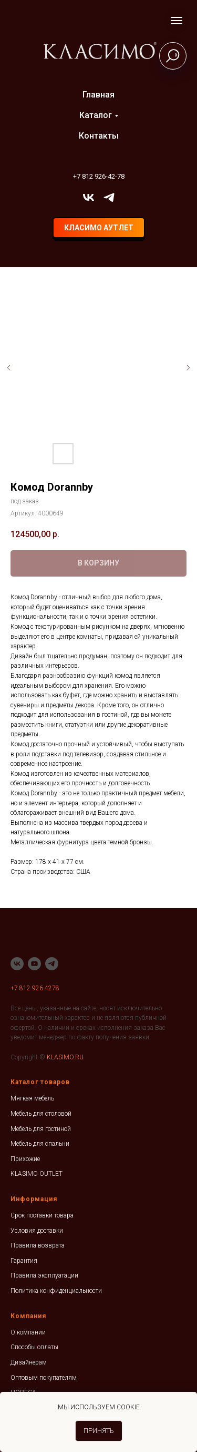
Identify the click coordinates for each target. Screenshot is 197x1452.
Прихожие (25, 1159)
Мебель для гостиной (41, 1129)
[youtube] (34, 963)
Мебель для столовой (41, 1113)
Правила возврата (38, 1245)
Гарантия (24, 1260)
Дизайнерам (29, 1362)
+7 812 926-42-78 (99, 176)
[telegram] (109, 197)
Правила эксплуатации (44, 1275)
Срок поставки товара (42, 1215)
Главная (98, 95)
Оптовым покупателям (44, 1377)
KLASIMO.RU (65, 1057)
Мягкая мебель (32, 1098)
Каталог (95, 115)
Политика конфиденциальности (56, 1290)
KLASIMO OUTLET (37, 1173)
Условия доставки (37, 1230)
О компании (28, 1332)
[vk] (88, 197)
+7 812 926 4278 (35, 988)
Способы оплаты (34, 1347)
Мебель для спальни (40, 1143)
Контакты (99, 136)
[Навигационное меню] (176, 20)
